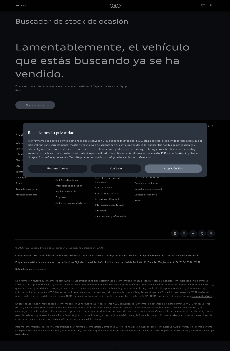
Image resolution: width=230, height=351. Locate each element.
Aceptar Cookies (173, 168)
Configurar (116, 168)
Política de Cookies (172, 153)
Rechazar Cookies (57, 168)
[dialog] (115, 150)
